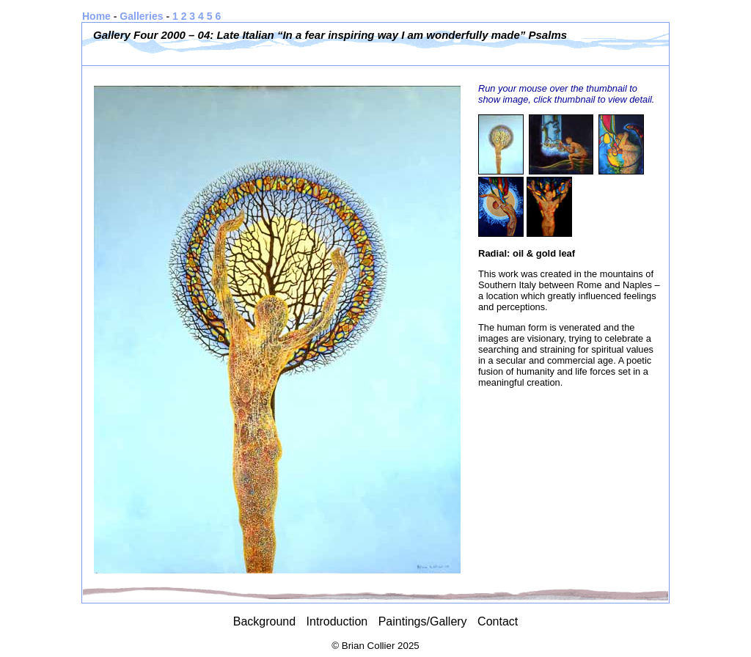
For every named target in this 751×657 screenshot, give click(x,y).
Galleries (141, 16)
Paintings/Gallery (422, 621)
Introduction (337, 621)
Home (96, 16)
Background (264, 621)
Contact (497, 621)
